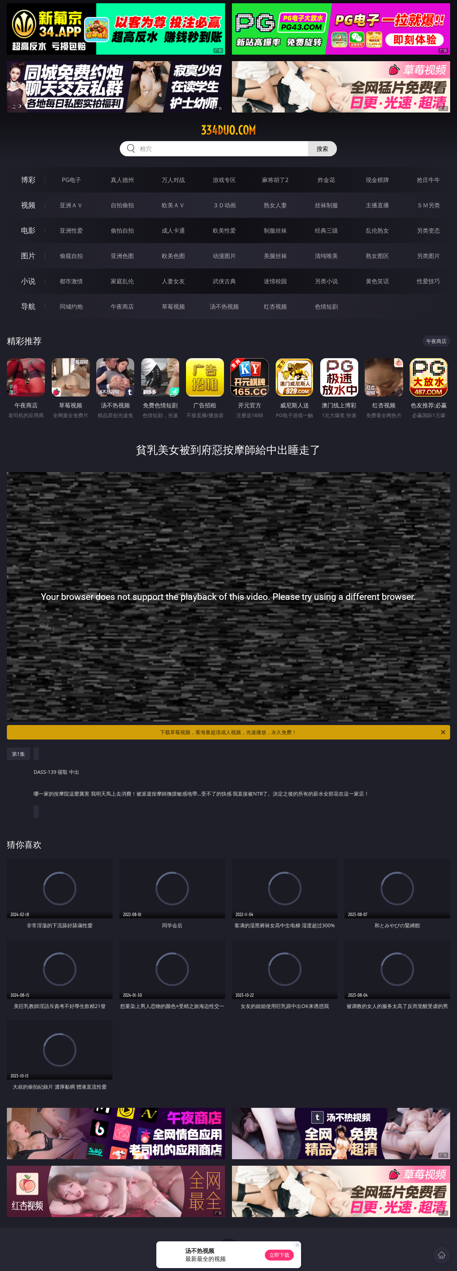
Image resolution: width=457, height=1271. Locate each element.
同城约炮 (71, 306)
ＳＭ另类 (428, 205)
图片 (28, 255)
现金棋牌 (377, 180)
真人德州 (122, 180)
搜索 (322, 149)
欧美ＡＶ (173, 205)
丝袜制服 (326, 205)
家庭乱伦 (122, 281)
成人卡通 (173, 230)
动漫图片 (224, 256)
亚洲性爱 (71, 230)
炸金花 (326, 180)
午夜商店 (122, 306)
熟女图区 (377, 256)
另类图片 (428, 256)
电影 (28, 230)
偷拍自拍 (122, 230)
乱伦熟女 (377, 230)
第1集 (18, 753)
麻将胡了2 (275, 180)
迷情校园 (275, 281)
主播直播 (377, 205)
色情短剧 (326, 306)
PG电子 (71, 180)
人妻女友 (173, 281)
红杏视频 (275, 306)
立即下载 (279, 1254)
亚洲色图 (122, 256)
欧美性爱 (224, 230)
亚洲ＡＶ (71, 205)
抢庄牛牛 (428, 180)
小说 (28, 281)
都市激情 (71, 281)
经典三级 (326, 230)
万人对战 (173, 180)
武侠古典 (224, 281)
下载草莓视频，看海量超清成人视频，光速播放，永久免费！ (303, 732)
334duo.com (228, 130)
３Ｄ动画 (224, 205)
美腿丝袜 (275, 256)
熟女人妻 (275, 205)
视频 (28, 205)
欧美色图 (173, 256)
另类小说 (326, 281)
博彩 (28, 180)
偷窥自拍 (71, 256)
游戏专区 (224, 180)
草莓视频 (173, 306)
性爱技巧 (428, 281)
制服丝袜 (275, 230)
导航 (28, 306)
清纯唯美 (326, 256)
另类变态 (428, 230)
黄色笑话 (377, 281)
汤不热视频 (224, 306)
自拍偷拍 (122, 205)
